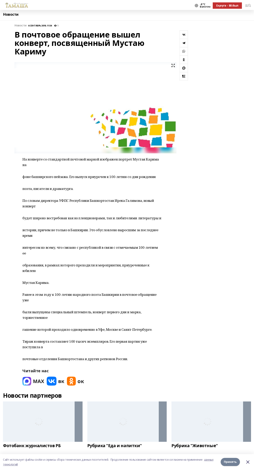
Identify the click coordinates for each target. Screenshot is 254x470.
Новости (10, 14)
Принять (230, 462)
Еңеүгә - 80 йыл (227, 5)
